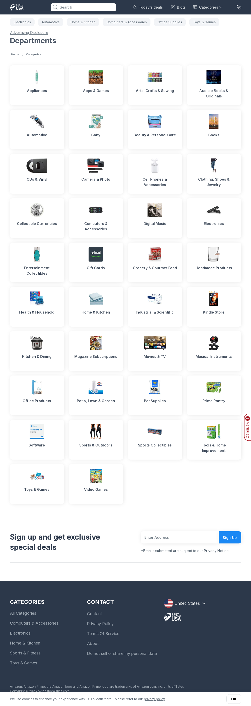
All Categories (23, 613)
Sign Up (230, 537)
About (93, 643)
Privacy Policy (100, 623)
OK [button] (234, 699)
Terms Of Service (103, 633)
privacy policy (154, 699)
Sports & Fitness (25, 653)
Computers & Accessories (126, 22)
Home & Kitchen (83, 22)
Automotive (51, 22)
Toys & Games (204, 22)
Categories (33, 54)
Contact (94, 613)
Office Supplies (170, 22)
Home (15, 54)
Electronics (22, 22)
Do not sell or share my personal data (122, 653)
